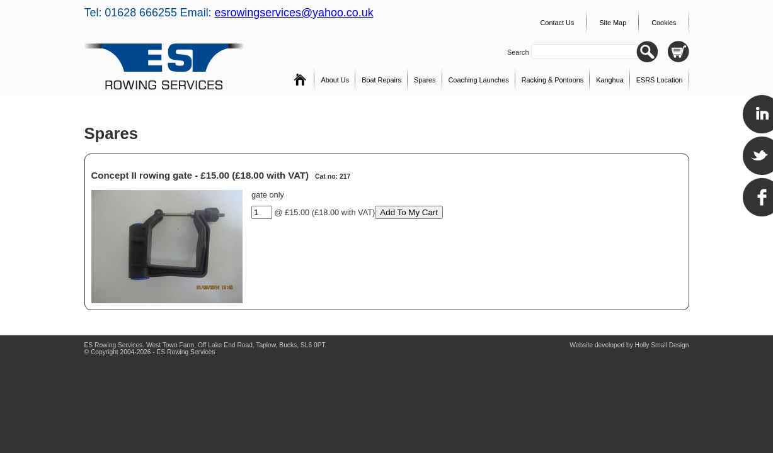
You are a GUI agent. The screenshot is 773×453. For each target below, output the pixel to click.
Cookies (663, 22)
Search (518, 52)
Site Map (612, 22)
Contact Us (557, 22)
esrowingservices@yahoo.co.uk (294, 12)
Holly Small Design (662, 345)
